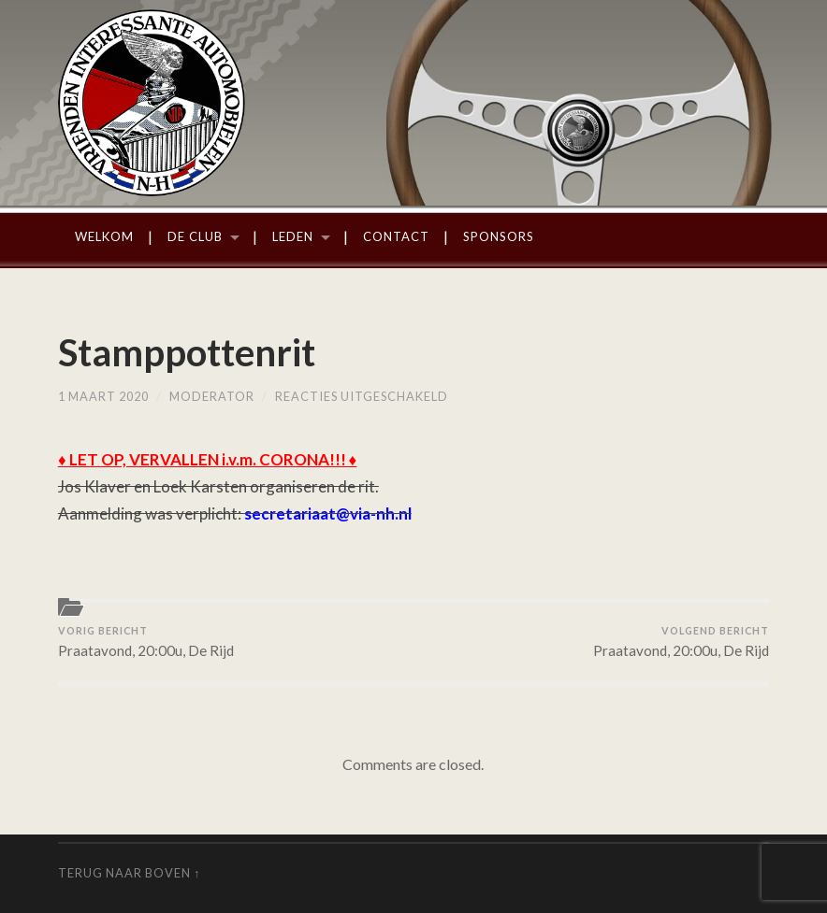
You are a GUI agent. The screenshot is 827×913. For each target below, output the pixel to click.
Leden (292, 236)
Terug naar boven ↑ (129, 872)
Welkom (104, 236)
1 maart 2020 (103, 396)
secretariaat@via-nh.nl (328, 513)
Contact (396, 236)
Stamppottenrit (186, 352)
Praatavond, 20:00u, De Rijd (146, 642)
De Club (195, 236)
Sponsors (498, 236)
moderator (211, 396)
